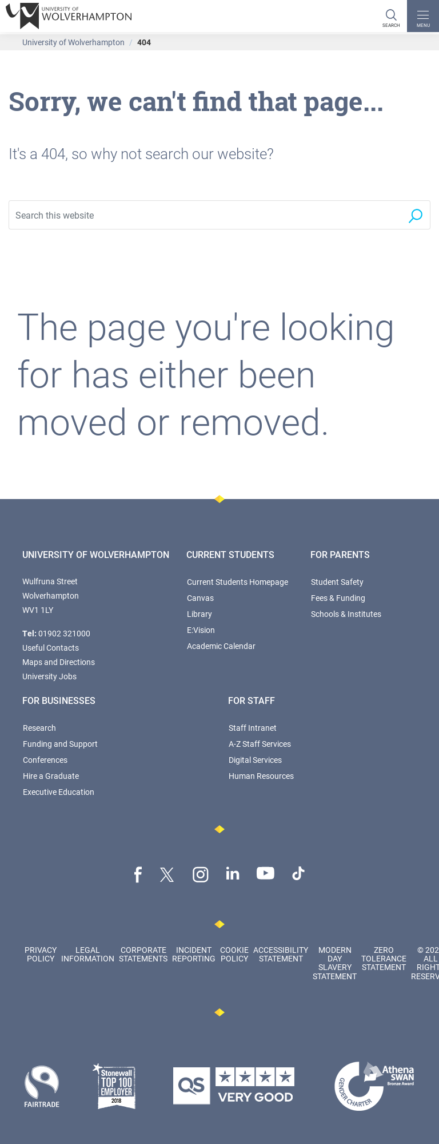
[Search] (391, 16)
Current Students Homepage (237, 581)
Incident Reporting (193, 954)
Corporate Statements (143, 954)
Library (199, 613)
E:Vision (201, 629)
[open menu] (423, 16)
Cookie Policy (234, 954)
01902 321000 (64, 633)
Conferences (45, 759)
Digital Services (255, 759)
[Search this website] (205, 214)
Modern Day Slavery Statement (335, 962)
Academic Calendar (221, 645)
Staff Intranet (253, 727)
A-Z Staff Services (260, 743)
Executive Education (58, 791)
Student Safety (337, 581)
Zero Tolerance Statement (383, 958)
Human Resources (261, 775)
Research (39, 727)
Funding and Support (60, 743)
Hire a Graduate (51, 775)
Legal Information (87, 954)
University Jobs (49, 676)
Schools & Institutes (346, 613)
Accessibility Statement (280, 954)
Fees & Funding (338, 597)
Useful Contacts (50, 647)
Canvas (200, 597)
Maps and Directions (58, 661)
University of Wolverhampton (73, 42)
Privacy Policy (41, 954)
